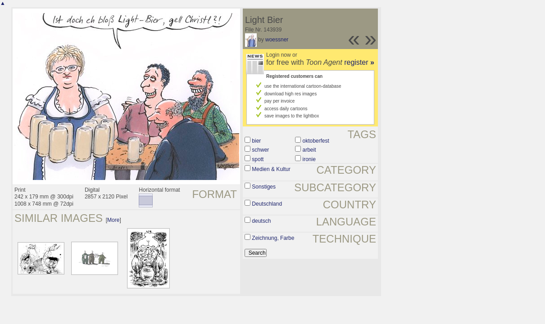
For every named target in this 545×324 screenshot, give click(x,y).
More (113, 220)
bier (256, 141)
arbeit (309, 150)
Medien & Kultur (271, 169)
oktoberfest (315, 141)
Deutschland (267, 204)
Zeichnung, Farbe (273, 238)
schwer (260, 150)
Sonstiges (264, 187)
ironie (308, 159)
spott (257, 159)
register (359, 62)
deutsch (261, 221)
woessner (276, 39)
